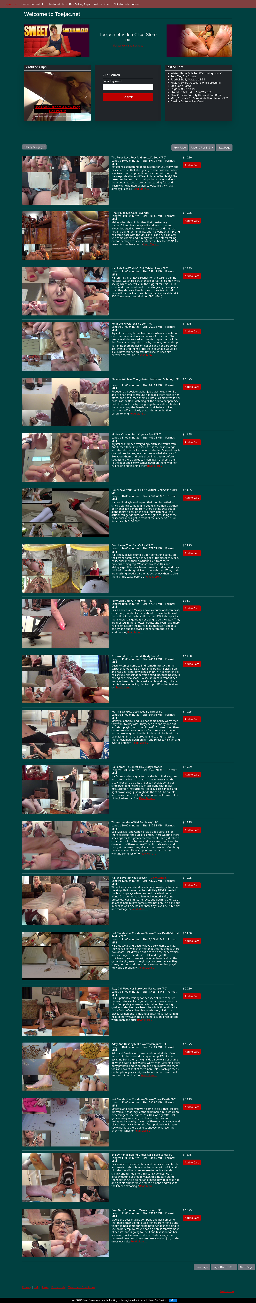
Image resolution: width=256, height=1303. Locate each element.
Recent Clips (39, 4)
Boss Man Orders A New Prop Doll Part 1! (57, 109)
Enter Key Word (112, 81)
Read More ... (141, 189)
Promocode (58, 1287)
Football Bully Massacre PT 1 (188, 79)
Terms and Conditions (81, 1287)
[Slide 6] (60, 116)
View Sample (159, 877)
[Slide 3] (46, 116)
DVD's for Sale (121, 4)
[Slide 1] (36, 116)
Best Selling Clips (79, 4)
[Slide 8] (69, 116)
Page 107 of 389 (201, 147)
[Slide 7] (64, 116)
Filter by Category (33, 147)
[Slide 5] (55, 116)
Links (45, 1287)
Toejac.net (9, 4)
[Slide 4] (50, 116)
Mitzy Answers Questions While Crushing (196, 82)
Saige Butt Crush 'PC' (183, 89)
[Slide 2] (41, 116)
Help (37, 1287)
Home (25, 4)
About (135, 4)
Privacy (26, 1287)
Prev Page (180, 147)
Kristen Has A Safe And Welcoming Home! (196, 73)
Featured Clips (57, 4)
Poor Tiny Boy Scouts (183, 76)
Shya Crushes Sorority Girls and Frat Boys (196, 95)
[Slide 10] (78, 116)
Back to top (227, 1291)
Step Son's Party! (181, 86)
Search (128, 97)
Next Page (224, 147)
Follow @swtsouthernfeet (128, 45)
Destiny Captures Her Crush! (188, 101)
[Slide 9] (73, 116)
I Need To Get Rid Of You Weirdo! (191, 92)
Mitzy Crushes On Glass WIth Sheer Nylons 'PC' (199, 98)
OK (172, 1300)
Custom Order (101, 4)
